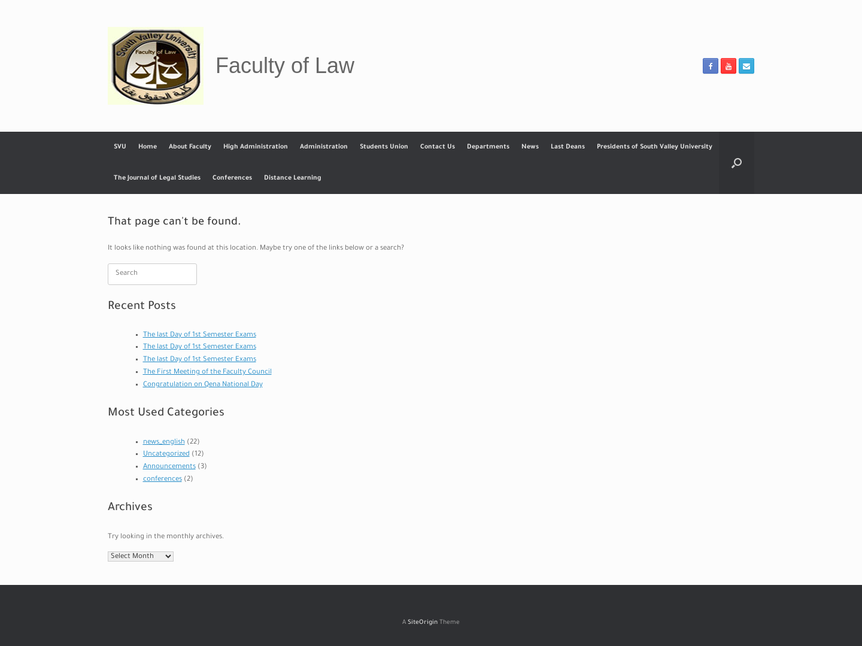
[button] (736, 163)
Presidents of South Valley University (654, 147)
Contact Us (437, 147)
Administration (324, 147)
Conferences (232, 178)
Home (147, 147)
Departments (488, 147)
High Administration (255, 147)
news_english (164, 443)
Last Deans (568, 147)
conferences (162, 480)
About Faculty (190, 147)
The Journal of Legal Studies (157, 178)
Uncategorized (166, 455)
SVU (120, 147)
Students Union (384, 147)
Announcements (169, 467)
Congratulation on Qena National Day (203, 385)
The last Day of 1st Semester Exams (199, 335)
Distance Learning (292, 178)
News (530, 147)
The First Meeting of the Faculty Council (207, 373)
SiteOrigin (423, 623)
